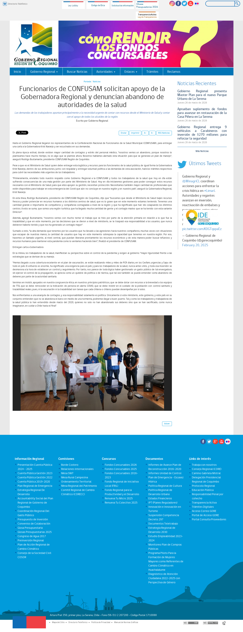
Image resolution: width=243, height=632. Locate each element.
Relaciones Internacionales (77, 469)
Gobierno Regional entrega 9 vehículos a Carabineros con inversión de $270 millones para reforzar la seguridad (202, 132)
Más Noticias (202, 151)
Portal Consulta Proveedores (209, 519)
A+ (145, 133)
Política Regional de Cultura (165, 486)
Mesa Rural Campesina (74, 477)
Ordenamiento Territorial (76, 481)
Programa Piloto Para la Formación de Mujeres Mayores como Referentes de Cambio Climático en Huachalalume (165, 561)
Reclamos (173, 71)
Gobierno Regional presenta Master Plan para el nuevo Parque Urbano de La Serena (202, 95)
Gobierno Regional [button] (44, 71)
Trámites (152, 71)
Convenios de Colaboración (34, 523)
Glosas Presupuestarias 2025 (35, 532)
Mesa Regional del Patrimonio (79, 486)
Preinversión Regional (31, 540)
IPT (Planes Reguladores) (162, 502)
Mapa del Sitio (58, 622)
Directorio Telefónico (78, 622)
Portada (87, 81)
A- (152, 133)
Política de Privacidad (100, 622)
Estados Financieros (160, 498)
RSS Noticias (164, 133)
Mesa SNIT (67, 473)
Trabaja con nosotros (204, 465)
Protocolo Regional (203, 486)
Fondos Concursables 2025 (121, 469)
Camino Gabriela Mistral (206, 473)
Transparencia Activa (204, 502)
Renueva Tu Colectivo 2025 (121, 502)
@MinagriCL (191, 181)
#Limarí (209, 191)
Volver (167, 423)
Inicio (17, 71)
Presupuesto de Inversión (33, 519)
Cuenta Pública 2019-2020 (34, 481)
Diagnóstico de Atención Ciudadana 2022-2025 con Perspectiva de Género (164, 578)
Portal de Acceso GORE (205, 515)
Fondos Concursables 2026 (121, 465)
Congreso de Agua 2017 (32, 536)
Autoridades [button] (105, 71)
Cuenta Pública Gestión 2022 (35, 477)
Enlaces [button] (130, 71)
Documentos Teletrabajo (163, 523)
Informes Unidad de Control (164, 473)
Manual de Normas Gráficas (126, 622)
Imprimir (135, 133)
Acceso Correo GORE (204, 511)
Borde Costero (69, 465)
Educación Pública (203, 490)
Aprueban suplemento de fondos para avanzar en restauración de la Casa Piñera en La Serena (202, 113)
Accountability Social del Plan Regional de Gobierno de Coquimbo (35, 503)
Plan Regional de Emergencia (35, 486)
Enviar (124, 133)
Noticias (97, 81)
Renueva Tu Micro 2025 (119, 498)
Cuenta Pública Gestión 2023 (35, 473)
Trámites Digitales (203, 507)
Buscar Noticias (77, 71)
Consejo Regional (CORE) (206, 469)
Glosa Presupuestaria (30, 527)
